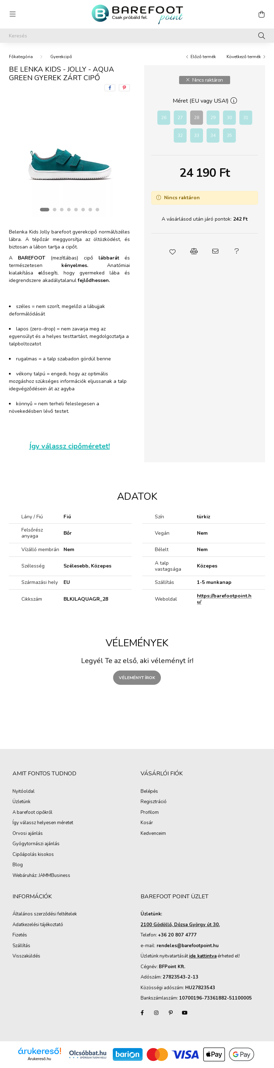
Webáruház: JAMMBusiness (41, 876)
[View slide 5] (76, 209)
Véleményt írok (137, 678)
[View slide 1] (44, 209)
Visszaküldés (26, 956)
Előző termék (203, 57)
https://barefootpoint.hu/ (224, 598)
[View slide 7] (90, 209)
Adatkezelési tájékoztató (37, 925)
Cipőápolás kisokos (33, 855)
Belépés (149, 792)
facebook (142, 1013)
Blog (17, 865)
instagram (156, 1013)
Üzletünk (21, 802)
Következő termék (244, 57)
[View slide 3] (62, 209)
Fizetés (19, 935)
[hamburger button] (12, 14)
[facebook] (110, 87)
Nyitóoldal (23, 792)
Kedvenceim (153, 834)
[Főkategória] (21, 57)
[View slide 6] (83, 209)
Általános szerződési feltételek (44, 914)
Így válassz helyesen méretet (42, 823)
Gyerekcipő (61, 57)
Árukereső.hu (39, 1059)
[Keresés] (137, 36)
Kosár (147, 823)
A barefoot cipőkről (32, 813)
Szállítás (21, 946)
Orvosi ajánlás (27, 834)
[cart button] (261, 14)
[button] (173, 251)
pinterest (170, 1013)
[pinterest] (124, 87)
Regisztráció (154, 802)
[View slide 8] (97, 209)
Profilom (150, 813)
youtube (185, 1013)
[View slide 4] (69, 209)
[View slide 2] (54, 209)
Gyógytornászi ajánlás (36, 844)
